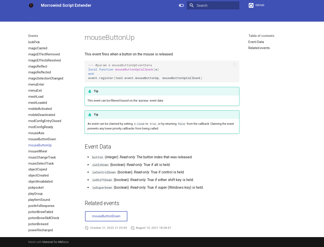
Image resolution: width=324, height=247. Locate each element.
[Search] (213, 5)
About (32, 16)
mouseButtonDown (106, 216)
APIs (83, 16)
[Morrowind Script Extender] (31, 5)
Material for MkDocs (56, 242)
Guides (47, 16)
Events (110, 16)
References (66, 16)
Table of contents (261, 36)
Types (96, 16)
